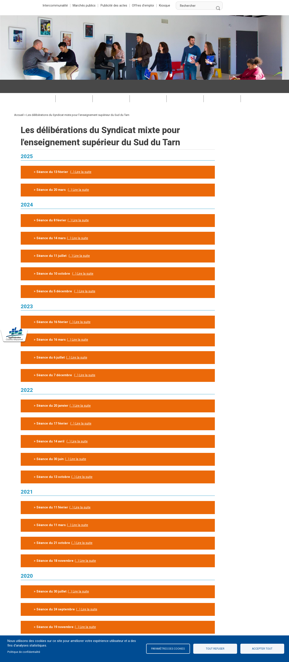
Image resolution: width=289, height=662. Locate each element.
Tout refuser (215, 648)
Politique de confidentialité (24, 652)
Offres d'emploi (195, 5)
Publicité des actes (166, 5)
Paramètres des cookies (168, 648)
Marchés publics (136, 5)
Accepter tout (262, 648)
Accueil (19, 101)
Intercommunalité (107, 5)
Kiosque (216, 5)
